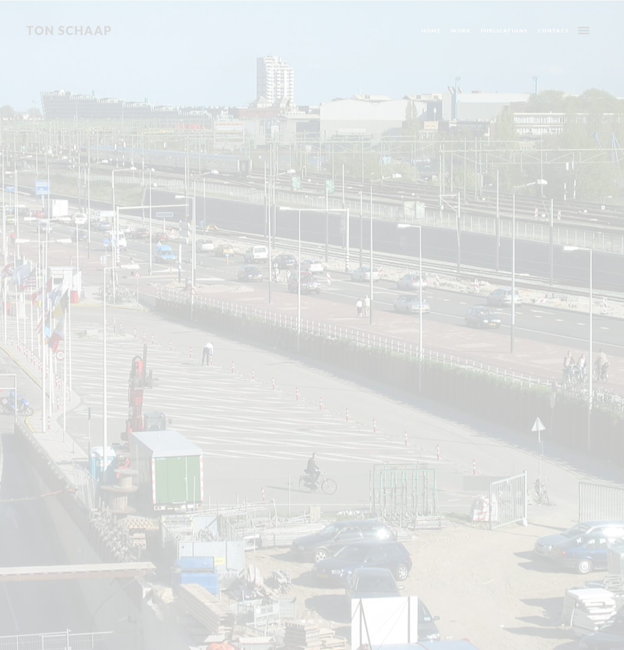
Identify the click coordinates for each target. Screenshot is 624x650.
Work (461, 30)
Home (431, 30)
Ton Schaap (69, 31)
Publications (504, 30)
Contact (553, 30)
